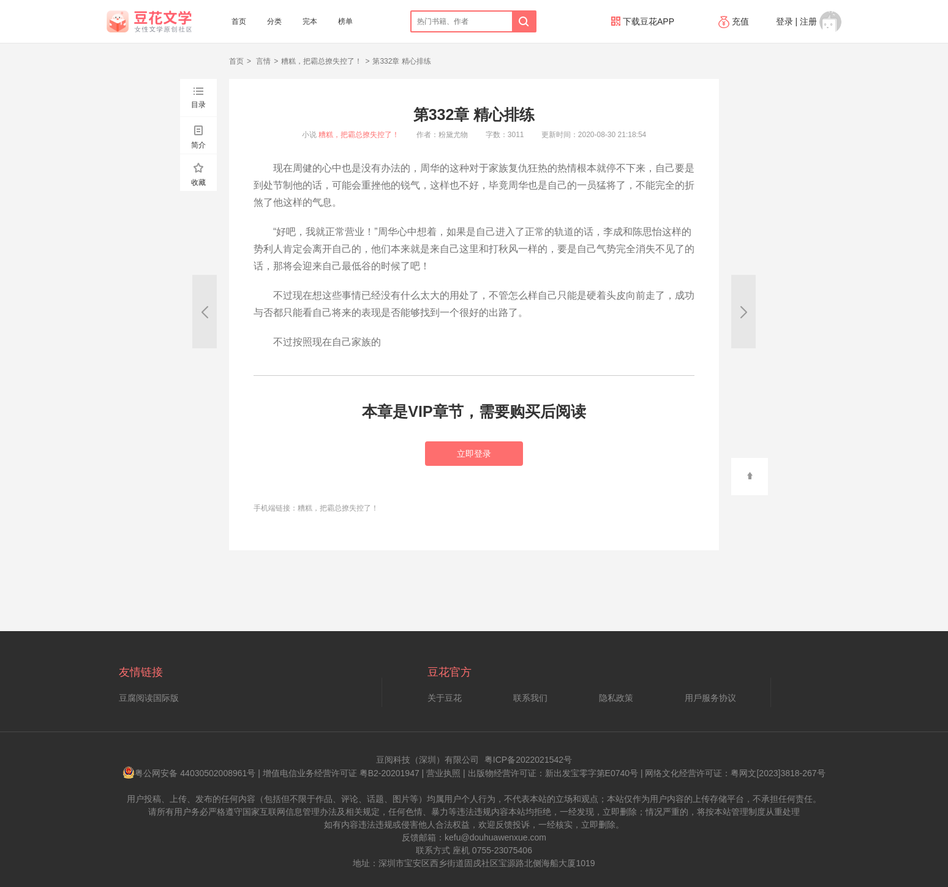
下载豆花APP (642, 21)
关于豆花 (444, 698)
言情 (262, 61)
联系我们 (530, 698)
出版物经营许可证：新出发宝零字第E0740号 (553, 773)
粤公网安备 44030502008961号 (188, 773)
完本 (310, 21)
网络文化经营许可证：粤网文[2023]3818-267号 (735, 773)
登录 (784, 21)
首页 (238, 21)
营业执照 (443, 773)
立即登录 (474, 453)
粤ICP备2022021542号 (528, 760)
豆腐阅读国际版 (149, 698)
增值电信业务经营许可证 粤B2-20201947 (341, 773)
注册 (808, 21)
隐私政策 (616, 698)
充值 (734, 21)
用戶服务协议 (710, 698)
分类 (274, 21)
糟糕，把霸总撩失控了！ (321, 61)
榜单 (345, 21)
